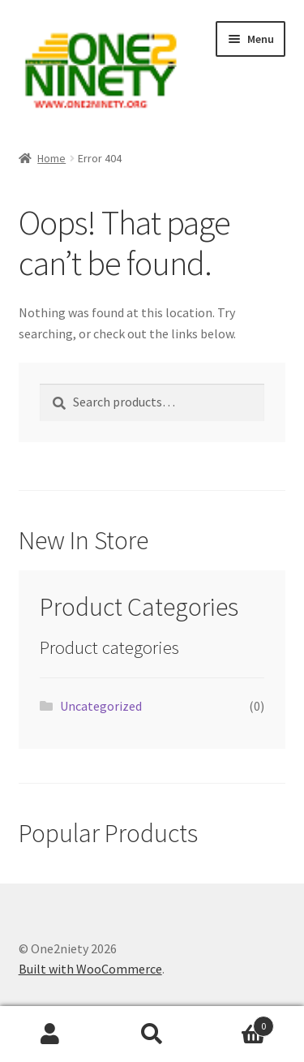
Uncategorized (101, 706)
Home (51, 158)
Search (152, 1034)
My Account (50, 1034)
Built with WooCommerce (90, 969)
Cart (238, 1022)
